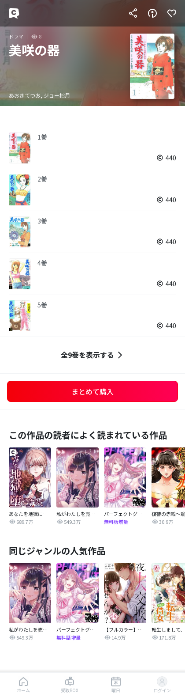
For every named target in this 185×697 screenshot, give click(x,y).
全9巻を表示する (93, 354)
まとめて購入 (92, 391)
